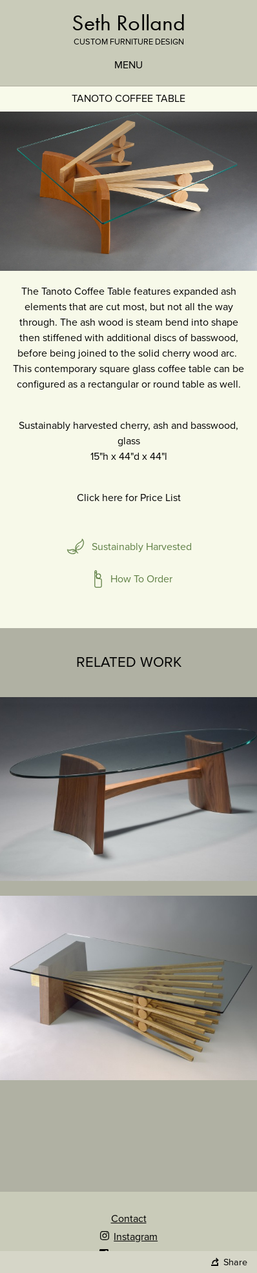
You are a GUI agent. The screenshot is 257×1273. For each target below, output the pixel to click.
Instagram (128, 1236)
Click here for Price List (129, 497)
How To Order (141, 579)
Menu (128, 65)
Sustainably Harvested (142, 546)
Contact (129, 1218)
